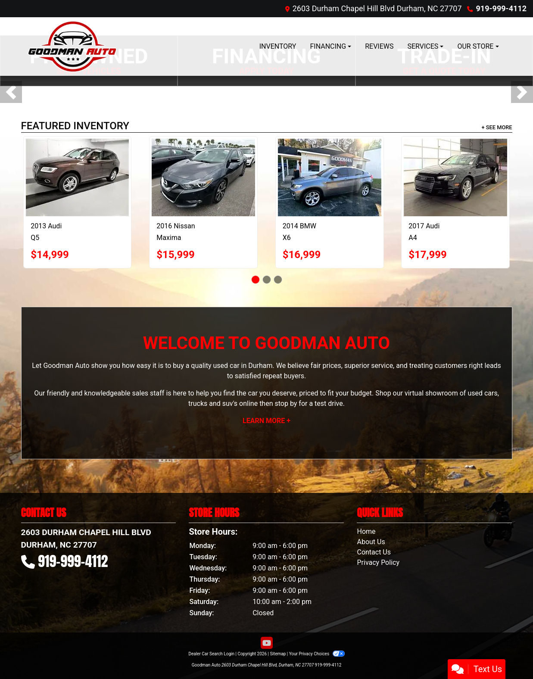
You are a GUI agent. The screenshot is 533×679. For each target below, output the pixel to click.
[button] (11, 92)
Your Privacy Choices (317, 653)
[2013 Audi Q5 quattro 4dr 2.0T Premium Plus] (77, 177)
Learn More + (266, 421)
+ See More (497, 127)
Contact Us (374, 552)
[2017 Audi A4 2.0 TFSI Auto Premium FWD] (455, 177)
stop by (285, 403)
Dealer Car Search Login (211, 653)
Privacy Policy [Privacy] (378, 562)
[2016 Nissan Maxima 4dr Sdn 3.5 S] (203, 177)
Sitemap (278, 653)
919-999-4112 (501, 8)
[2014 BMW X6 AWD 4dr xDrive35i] (329, 177)
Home (366, 531)
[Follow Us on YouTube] (267, 643)
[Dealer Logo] (72, 46)
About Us (371, 542)
